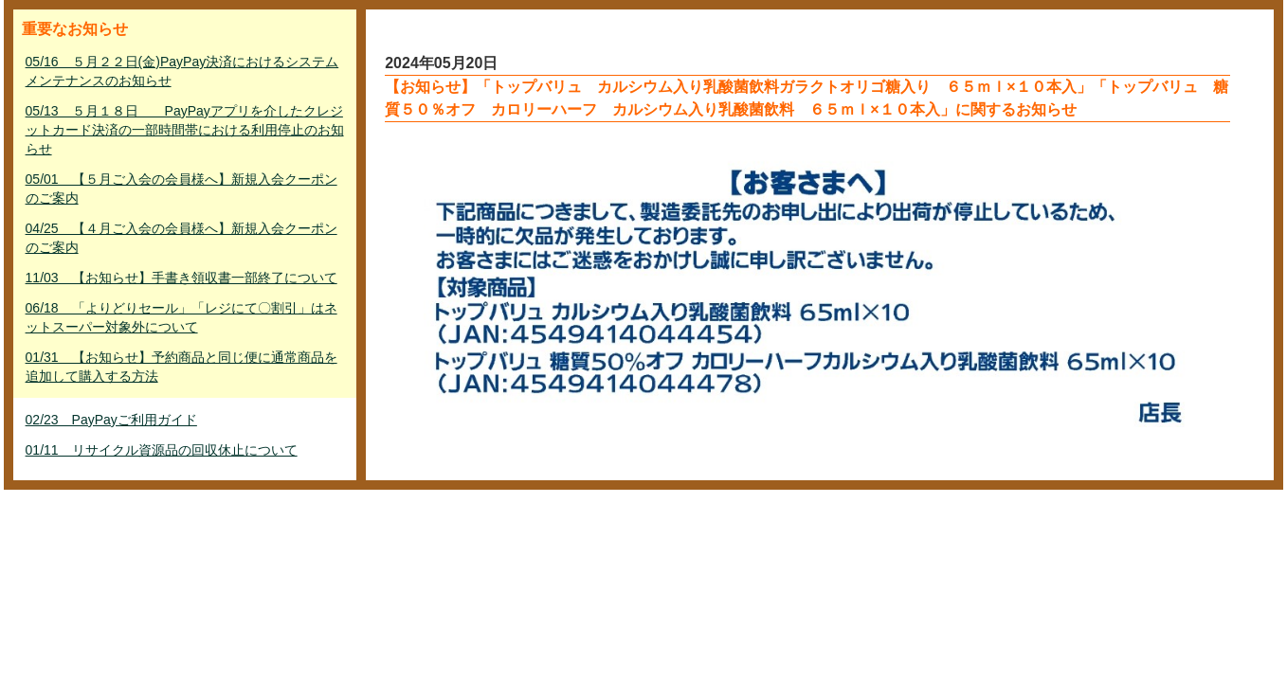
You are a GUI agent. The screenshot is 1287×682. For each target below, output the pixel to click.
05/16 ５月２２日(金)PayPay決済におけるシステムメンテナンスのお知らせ (182, 71)
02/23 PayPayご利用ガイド (111, 419)
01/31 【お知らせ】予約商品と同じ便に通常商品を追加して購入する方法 (181, 367)
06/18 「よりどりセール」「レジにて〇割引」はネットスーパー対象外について (181, 317)
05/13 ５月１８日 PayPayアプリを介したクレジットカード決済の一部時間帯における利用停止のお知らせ (185, 129)
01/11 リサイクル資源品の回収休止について (162, 450)
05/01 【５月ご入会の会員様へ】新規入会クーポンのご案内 (181, 188)
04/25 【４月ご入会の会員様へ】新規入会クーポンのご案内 (181, 238)
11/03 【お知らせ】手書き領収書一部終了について (181, 277)
